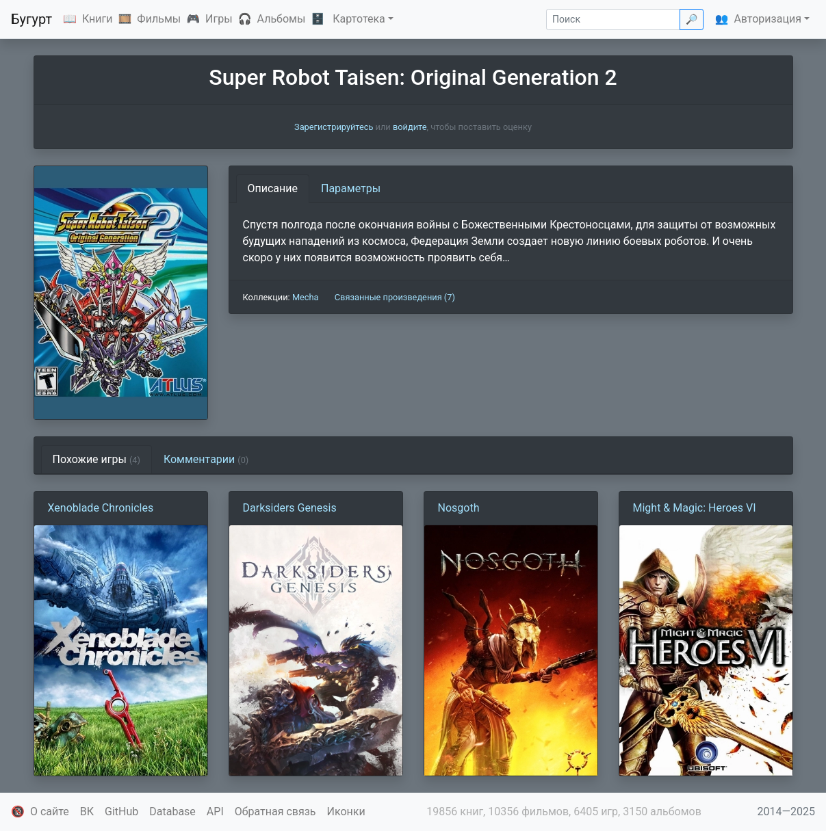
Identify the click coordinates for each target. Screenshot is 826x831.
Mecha (305, 297)
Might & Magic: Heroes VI (694, 507)
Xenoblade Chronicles (101, 507)
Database (172, 811)
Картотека (359, 18)
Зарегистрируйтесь (333, 127)
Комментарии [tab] (206, 459)
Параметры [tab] (350, 188)
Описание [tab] (273, 188)
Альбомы (281, 18)
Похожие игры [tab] (96, 459)
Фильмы (159, 18)
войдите (410, 127)
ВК (87, 811)
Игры (219, 18)
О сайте (49, 811)
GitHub (121, 811)
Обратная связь (275, 811)
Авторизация (767, 18)
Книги (97, 18)
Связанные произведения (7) (395, 297)
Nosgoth (459, 507)
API (215, 811)
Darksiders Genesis (290, 507)
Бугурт (31, 19)
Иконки (346, 811)
